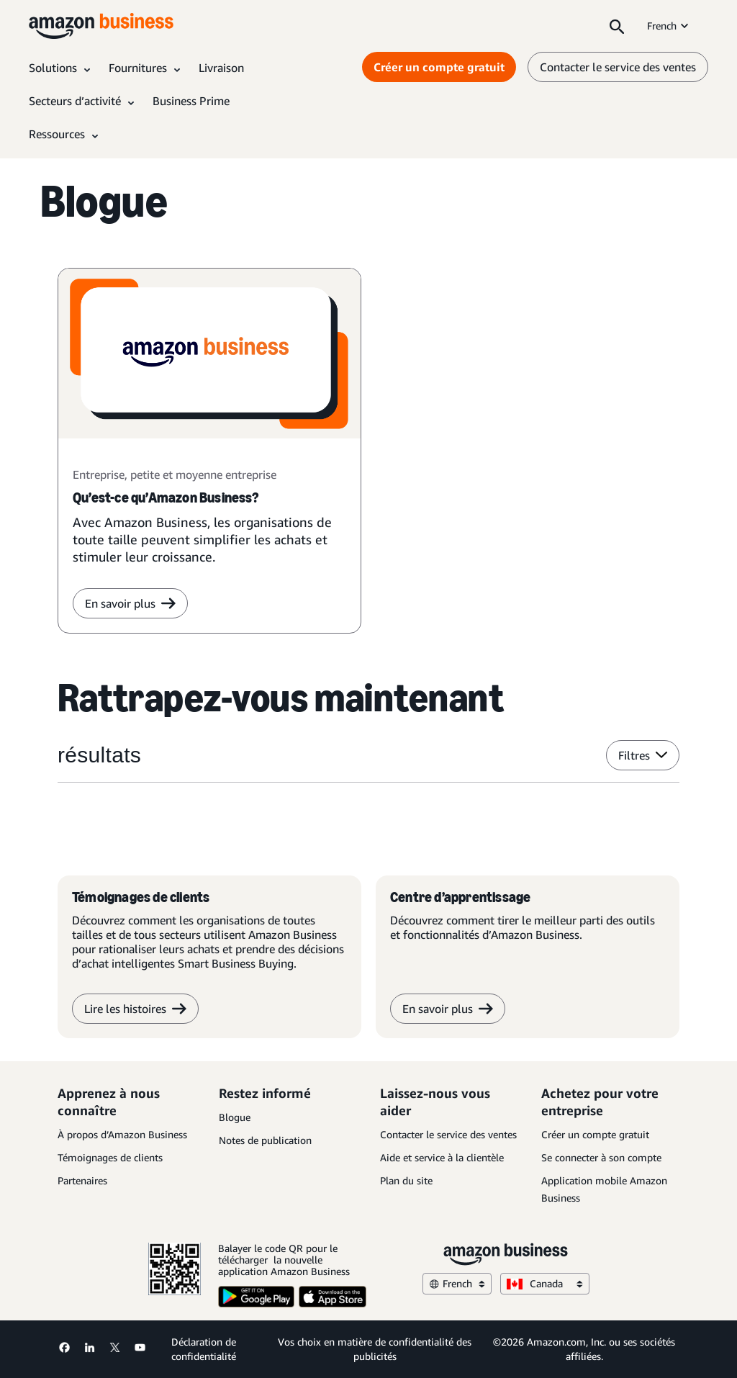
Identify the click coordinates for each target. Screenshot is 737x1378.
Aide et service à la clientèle (442, 1157)
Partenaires (82, 1180)
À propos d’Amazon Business (122, 1134)
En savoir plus (447, 1008)
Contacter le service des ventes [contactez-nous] (618, 67)
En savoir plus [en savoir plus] (130, 603)
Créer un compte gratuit (595, 1134)
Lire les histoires (135, 1008)
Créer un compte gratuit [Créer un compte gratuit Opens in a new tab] (439, 67)
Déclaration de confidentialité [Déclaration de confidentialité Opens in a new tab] (203, 1349)
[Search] (617, 26)
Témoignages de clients (110, 1157)
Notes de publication (265, 1140)
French (669, 25)
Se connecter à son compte (601, 1157)
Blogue (234, 1117)
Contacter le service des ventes (448, 1134)
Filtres (642, 755)
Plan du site (406, 1180)
